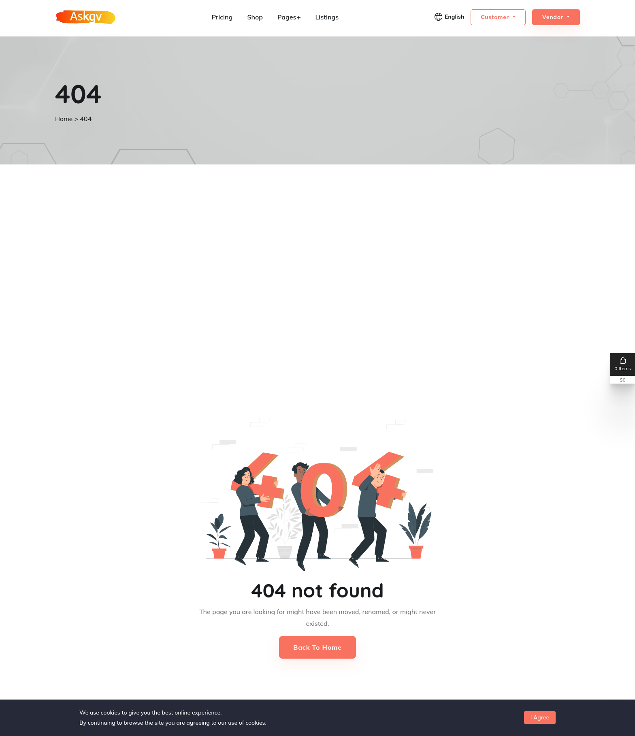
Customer (496, 17)
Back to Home (317, 647)
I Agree (540, 717)
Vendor (553, 17)
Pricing (222, 17)
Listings (327, 17)
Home (64, 119)
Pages (288, 17)
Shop (255, 17)
